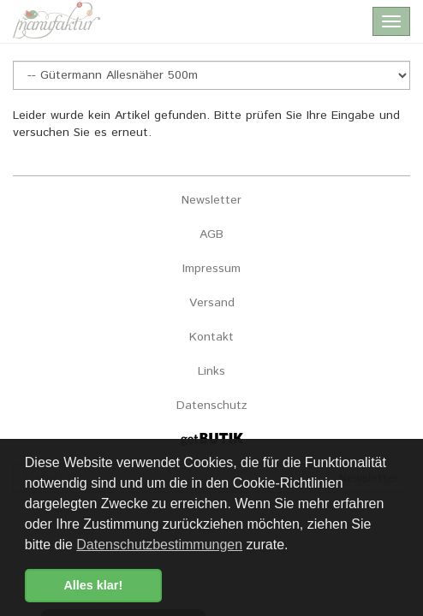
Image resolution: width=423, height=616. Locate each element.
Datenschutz (211, 405)
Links (211, 371)
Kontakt (211, 337)
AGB (211, 234)
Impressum (211, 268)
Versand (212, 302)
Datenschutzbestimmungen (159, 544)
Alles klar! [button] (92, 585)
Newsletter (211, 200)
